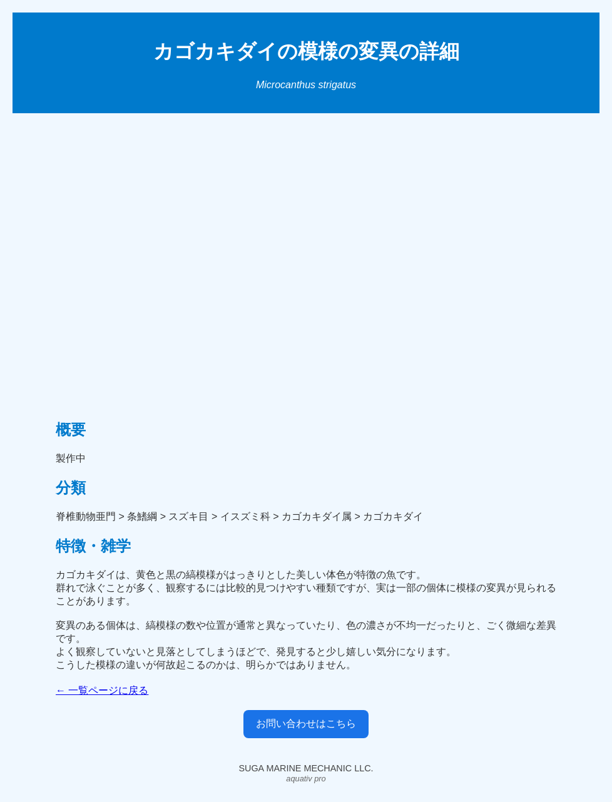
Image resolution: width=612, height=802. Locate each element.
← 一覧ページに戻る (102, 690)
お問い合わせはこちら (306, 723)
